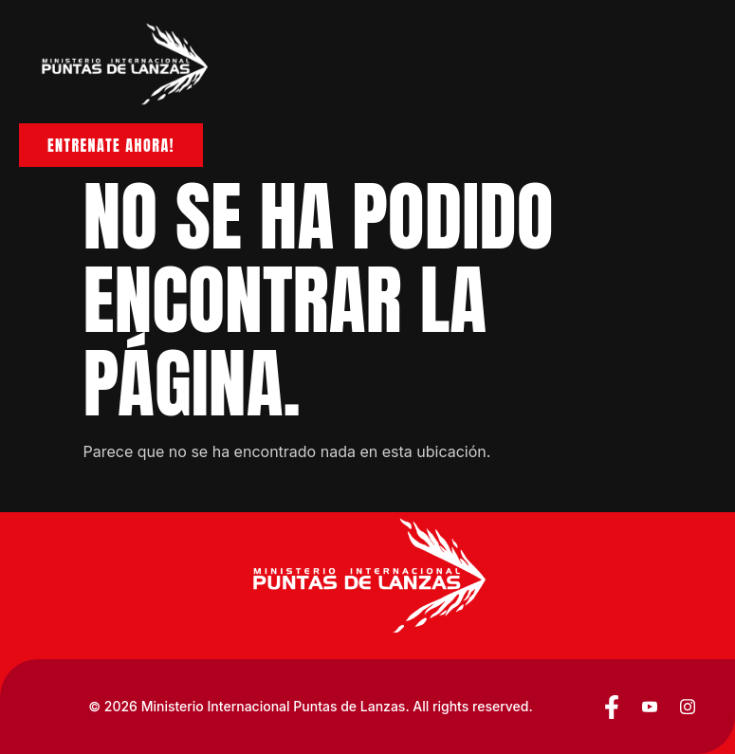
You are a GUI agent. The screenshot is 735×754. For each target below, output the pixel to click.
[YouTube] (649, 706)
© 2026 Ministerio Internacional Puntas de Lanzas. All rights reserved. (310, 706)
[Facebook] (611, 706)
